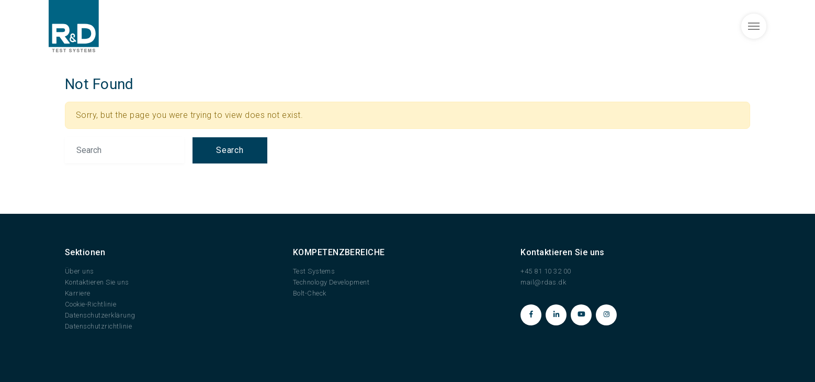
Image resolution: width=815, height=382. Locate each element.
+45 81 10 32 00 (545, 271)
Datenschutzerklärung (100, 315)
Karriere (77, 293)
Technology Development (331, 282)
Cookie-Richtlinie (90, 304)
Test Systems (314, 271)
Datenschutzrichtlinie (98, 326)
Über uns (79, 271)
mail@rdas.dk (543, 282)
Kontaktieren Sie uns (97, 282)
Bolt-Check (309, 293)
